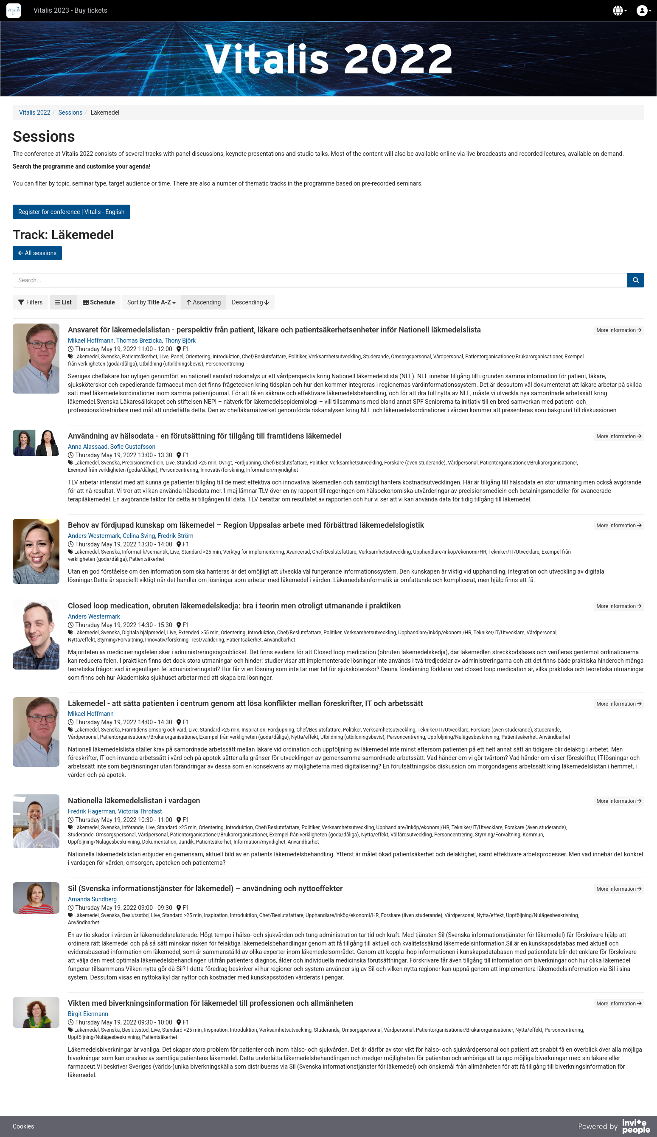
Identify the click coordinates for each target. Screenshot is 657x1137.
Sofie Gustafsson (133, 446)
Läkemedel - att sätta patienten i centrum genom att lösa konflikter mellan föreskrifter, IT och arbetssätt (245, 703)
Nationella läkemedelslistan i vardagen (134, 800)
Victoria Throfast (140, 811)
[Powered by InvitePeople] (614, 1127)
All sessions (37, 253)
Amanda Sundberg (92, 899)
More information (619, 330)
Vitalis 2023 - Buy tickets (70, 10)
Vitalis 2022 (35, 112)
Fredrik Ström (176, 535)
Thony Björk (180, 340)
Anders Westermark (94, 535)
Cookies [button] (23, 1126)
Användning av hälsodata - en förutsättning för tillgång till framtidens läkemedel (204, 435)
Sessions (71, 112)
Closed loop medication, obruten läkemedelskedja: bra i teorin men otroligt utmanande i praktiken (234, 605)
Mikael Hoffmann (91, 340)
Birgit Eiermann (88, 1013)
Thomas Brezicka (139, 340)
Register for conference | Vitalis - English (71, 211)
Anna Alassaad (87, 446)
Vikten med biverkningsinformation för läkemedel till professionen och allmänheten (210, 1003)
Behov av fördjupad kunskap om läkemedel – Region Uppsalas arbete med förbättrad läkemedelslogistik (246, 525)
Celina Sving (139, 535)
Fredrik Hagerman (91, 811)
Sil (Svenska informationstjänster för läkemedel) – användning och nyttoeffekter (205, 888)
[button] (620, 10)
